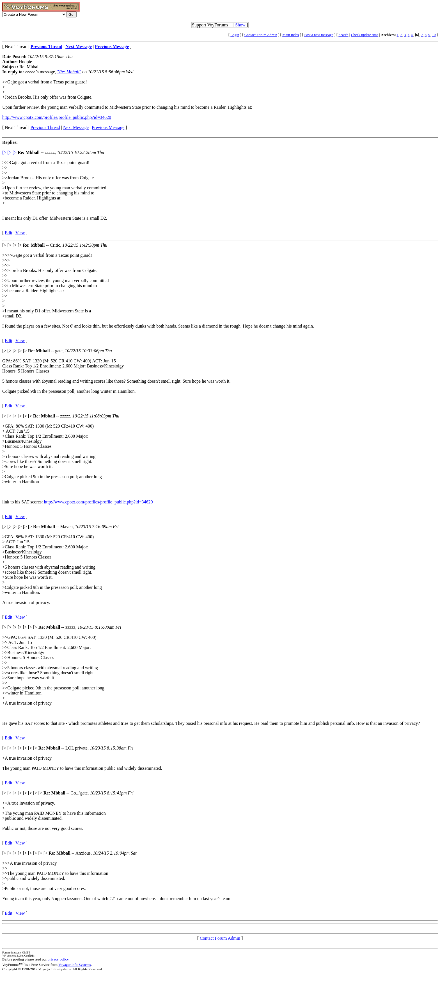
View (20, 232)
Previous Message (108, 127)
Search (343, 35)
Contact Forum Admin (260, 35)
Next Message (76, 127)
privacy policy (58, 959)
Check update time (364, 35)
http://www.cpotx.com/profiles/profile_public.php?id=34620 (56, 117)
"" (69, 71)
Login (234, 35)
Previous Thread (45, 127)
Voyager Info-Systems (74, 964)
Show (240, 24)
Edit (8, 232)
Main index (290, 35)
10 (434, 35)
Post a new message (318, 35)
